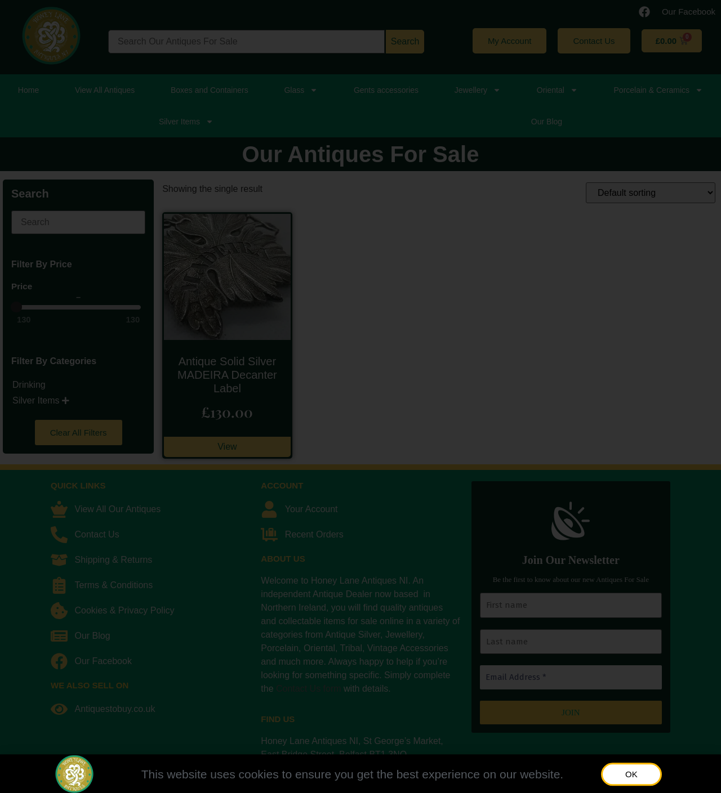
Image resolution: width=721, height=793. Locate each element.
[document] (360, 396)
